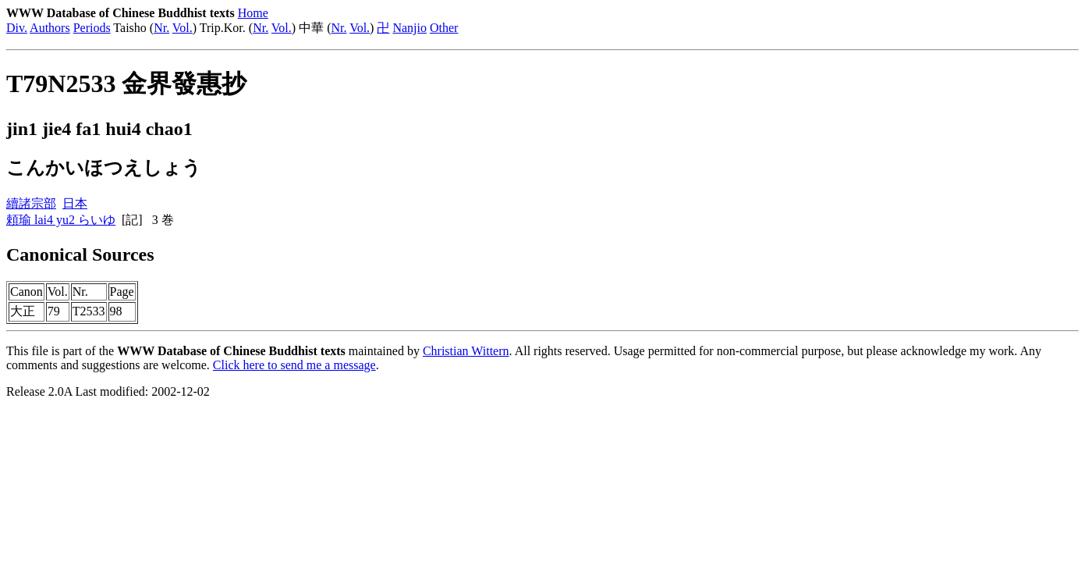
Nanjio (409, 27)
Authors (50, 27)
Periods (92, 27)
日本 (74, 203)
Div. (16, 27)
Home (253, 13)
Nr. (161, 27)
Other (444, 27)
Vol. (182, 27)
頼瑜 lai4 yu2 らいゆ (60, 219)
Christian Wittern (466, 350)
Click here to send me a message (294, 365)
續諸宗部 (31, 203)
